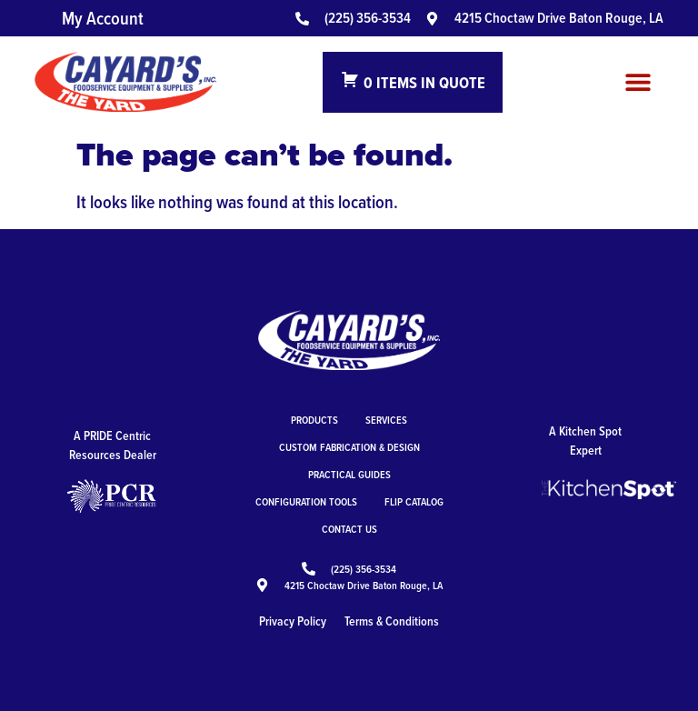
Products (314, 419)
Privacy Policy (292, 621)
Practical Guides (349, 474)
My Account (103, 18)
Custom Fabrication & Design (349, 447)
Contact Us (349, 528)
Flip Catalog (414, 501)
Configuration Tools (306, 501)
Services (386, 419)
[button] (638, 82)
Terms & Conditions (391, 621)
